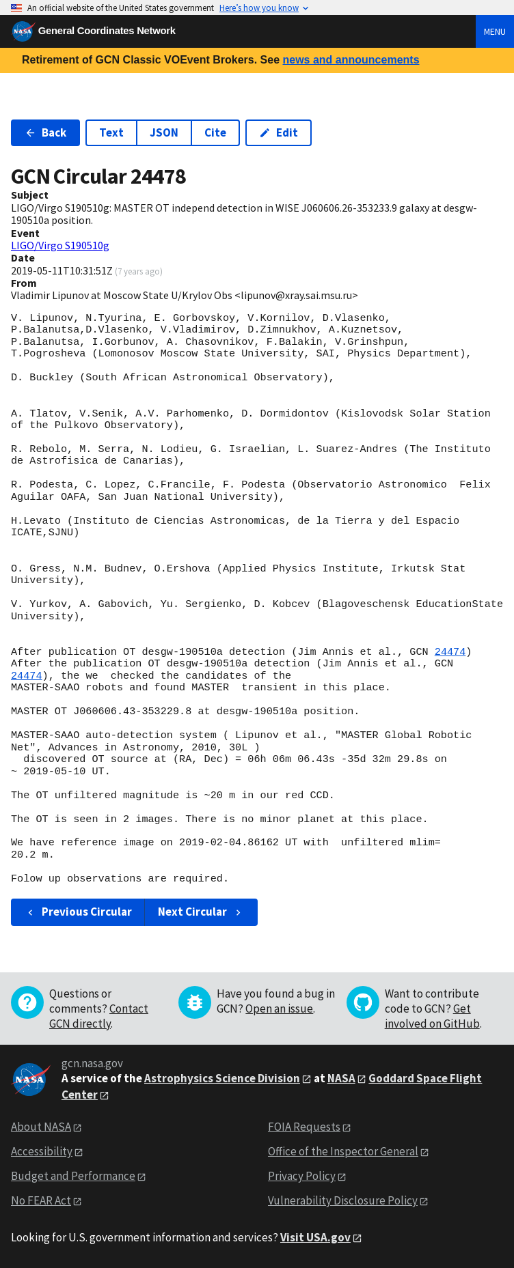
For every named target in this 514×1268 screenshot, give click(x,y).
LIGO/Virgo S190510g (60, 245)
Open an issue (279, 1008)
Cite (215, 132)
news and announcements (350, 60)
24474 (450, 652)
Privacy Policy (302, 1175)
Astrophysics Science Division (222, 1078)
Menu (495, 31)
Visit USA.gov (315, 1237)
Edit (278, 132)
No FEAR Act (41, 1200)
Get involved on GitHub (432, 1016)
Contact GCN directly (98, 1016)
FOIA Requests (304, 1126)
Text (111, 132)
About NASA (41, 1126)
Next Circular (201, 911)
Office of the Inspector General (343, 1151)
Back (45, 132)
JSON (164, 132)
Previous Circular (78, 911)
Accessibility (41, 1151)
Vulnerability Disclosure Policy (343, 1200)
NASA (341, 1078)
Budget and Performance (73, 1175)
